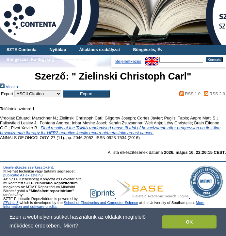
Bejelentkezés (128, 61)
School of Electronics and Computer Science (101, 203)
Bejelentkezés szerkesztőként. (28, 167)
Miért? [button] (71, 225)
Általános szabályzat (99, 49)
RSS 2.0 (213, 93)
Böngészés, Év (147, 49)
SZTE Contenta (22, 49)
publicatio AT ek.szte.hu (23, 175)
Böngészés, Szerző (86, 59)
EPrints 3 (11, 203)
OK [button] (189, 222)
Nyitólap (58, 49)
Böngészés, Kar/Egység (30, 59)
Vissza (9, 86)
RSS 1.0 (189, 93)
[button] (86, 94)
